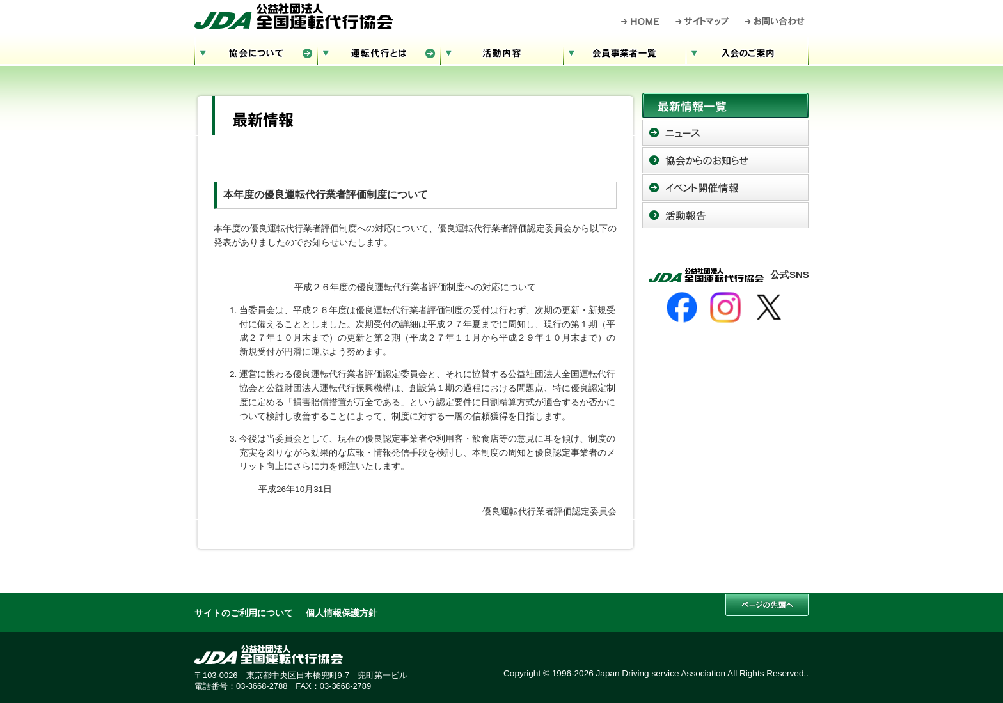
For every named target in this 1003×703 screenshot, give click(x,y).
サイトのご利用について (243, 613)
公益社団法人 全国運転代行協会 (293, 16)
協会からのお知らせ (725, 160)
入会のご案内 (747, 51)
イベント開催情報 (725, 187)
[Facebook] (682, 307)
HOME (641, 21)
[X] (769, 307)
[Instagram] (725, 307)
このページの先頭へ (767, 605)
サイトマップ (703, 21)
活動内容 (501, 51)
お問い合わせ (775, 21)
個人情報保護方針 (341, 613)
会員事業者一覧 (624, 51)
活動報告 (725, 215)
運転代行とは (378, 51)
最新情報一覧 (725, 105)
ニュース (725, 133)
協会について (255, 51)
